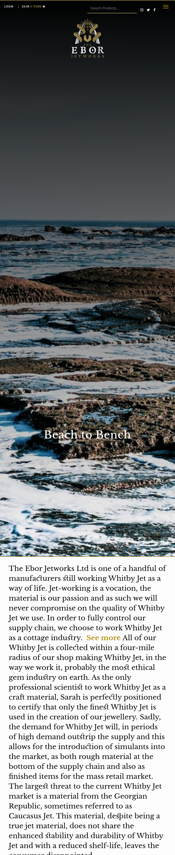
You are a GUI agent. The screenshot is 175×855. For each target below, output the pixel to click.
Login (9, 6)
